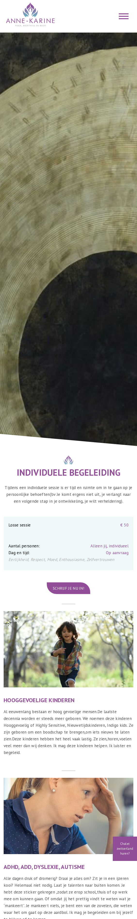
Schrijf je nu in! (68, 588)
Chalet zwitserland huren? (125, 849)
